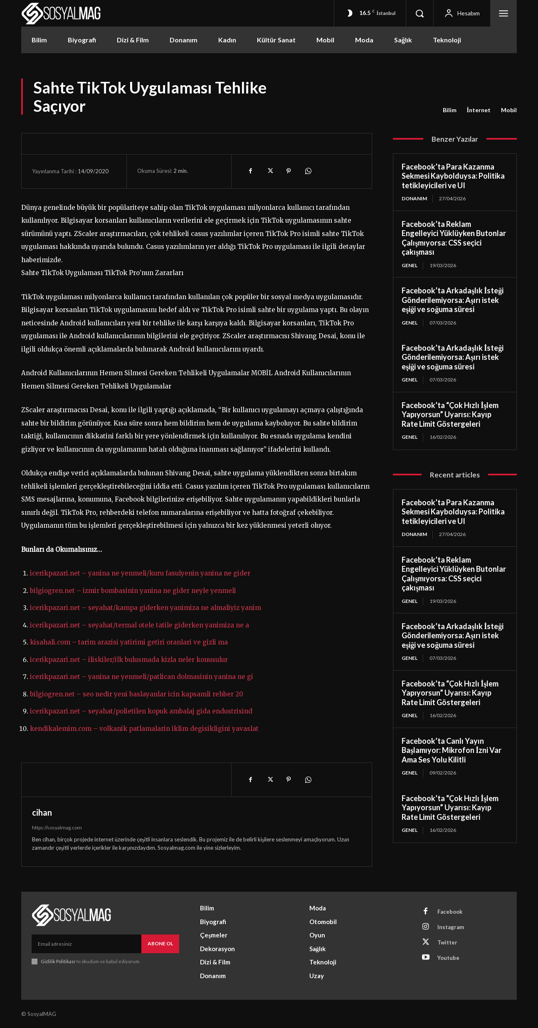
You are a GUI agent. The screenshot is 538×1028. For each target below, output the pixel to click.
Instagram (450, 927)
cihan (42, 812)
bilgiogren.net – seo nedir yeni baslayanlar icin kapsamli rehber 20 (136, 694)
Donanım (414, 198)
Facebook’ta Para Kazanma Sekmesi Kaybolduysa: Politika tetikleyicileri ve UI (453, 176)
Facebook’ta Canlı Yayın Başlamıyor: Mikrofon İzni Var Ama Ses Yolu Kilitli (451, 750)
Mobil (509, 110)
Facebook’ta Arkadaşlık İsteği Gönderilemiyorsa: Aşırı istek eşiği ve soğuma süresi (452, 300)
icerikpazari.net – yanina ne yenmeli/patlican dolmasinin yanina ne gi (141, 677)
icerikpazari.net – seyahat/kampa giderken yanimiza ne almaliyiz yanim (145, 608)
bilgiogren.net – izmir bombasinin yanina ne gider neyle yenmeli (133, 591)
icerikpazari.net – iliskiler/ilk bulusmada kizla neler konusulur (129, 660)
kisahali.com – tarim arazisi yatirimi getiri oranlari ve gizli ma (129, 642)
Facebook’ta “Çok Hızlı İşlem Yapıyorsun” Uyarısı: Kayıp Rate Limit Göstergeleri (450, 414)
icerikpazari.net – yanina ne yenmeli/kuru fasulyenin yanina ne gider (140, 573)
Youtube (448, 957)
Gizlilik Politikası (58, 961)
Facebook (449, 911)
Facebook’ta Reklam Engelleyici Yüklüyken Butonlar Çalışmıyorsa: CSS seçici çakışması (454, 238)
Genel (409, 265)
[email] (86, 944)
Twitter (447, 942)
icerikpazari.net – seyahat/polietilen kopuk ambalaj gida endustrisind (141, 711)
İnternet (479, 110)
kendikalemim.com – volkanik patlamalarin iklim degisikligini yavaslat (144, 729)
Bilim (450, 110)
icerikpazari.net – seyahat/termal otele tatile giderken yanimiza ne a (139, 625)
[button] (419, 13)
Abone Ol (160, 943)
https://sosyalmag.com (57, 827)
